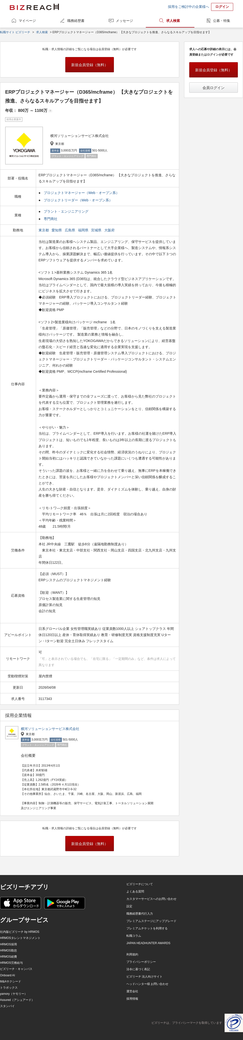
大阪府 (110, 230)
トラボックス (9, 987)
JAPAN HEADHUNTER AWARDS (148, 943)
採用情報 (132, 998)
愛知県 (57, 230)
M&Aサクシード (10, 981)
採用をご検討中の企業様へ (188, 7)
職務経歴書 (75, 21)
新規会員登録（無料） (89, 65)
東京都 (44, 230)
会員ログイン (213, 88)
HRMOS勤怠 (8, 950)
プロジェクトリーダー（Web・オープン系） (78, 200)
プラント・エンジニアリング (66, 211)
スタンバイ (7, 1006)
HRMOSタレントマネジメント (20, 938)
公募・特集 (221, 21)
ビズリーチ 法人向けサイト (144, 976)
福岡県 (83, 230)
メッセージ (124, 21)
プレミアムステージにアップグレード (151, 921)
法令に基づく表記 (138, 969)
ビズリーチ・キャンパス (16, 969)
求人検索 (173, 21)
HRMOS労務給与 (11, 963)
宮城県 (96, 230)
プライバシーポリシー (141, 962)
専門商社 (50, 219)
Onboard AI (7, 975)
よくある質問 (135, 891)
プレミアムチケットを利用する (147, 928)
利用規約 (132, 954)
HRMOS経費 (8, 956)
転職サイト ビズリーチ (15, 32)
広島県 (70, 230)
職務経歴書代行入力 (139, 913)
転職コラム (133, 935)
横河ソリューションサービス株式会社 (50, 729)
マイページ (27, 21)
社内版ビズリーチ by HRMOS (19, 932)
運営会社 (132, 991)
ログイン (222, 7)
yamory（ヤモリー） (13, 993)
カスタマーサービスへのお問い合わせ (151, 899)
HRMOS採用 (8, 944)
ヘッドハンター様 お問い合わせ (147, 984)
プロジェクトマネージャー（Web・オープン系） (82, 193)
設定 (129, 906)
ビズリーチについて (139, 884)
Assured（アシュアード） (17, 1000)
